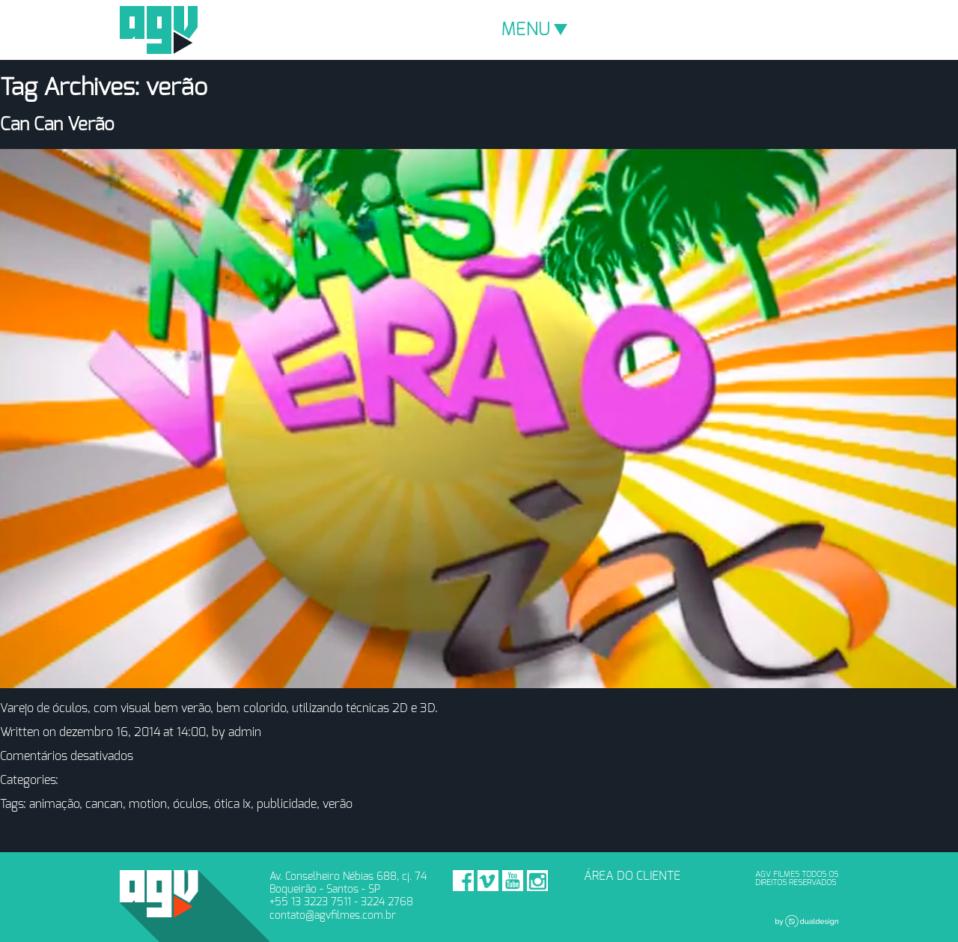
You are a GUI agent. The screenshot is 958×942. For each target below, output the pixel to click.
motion (148, 804)
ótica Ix (232, 804)
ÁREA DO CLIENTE (632, 876)
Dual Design (806, 921)
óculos (190, 804)
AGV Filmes (159, 30)
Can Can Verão (57, 125)
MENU (534, 30)
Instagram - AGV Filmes (537, 880)
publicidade (287, 804)
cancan (104, 804)
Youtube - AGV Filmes (512, 880)
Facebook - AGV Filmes (463, 880)
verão (338, 804)
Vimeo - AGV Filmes (488, 880)
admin (244, 732)
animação (54, 804)
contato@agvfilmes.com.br (332, 915)
